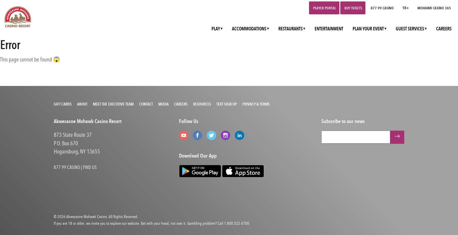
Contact (146, 104)
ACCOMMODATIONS (249, 29)
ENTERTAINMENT (329, 29)
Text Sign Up (226, 104)
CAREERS (444, 29)
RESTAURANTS (290, 29)
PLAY (215, 29)
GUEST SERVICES (410, 29)
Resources (202, 104)
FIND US (90, 167)
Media (163, 104)
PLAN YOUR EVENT (368, 29)
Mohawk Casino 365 (434, 8)
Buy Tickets (353, 8)
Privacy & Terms (256, 104)
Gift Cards (63, 104)
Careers (181, 104)
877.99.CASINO (382, 8)
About (82, 104)
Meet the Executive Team (113, 104)
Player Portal (324, 8)
